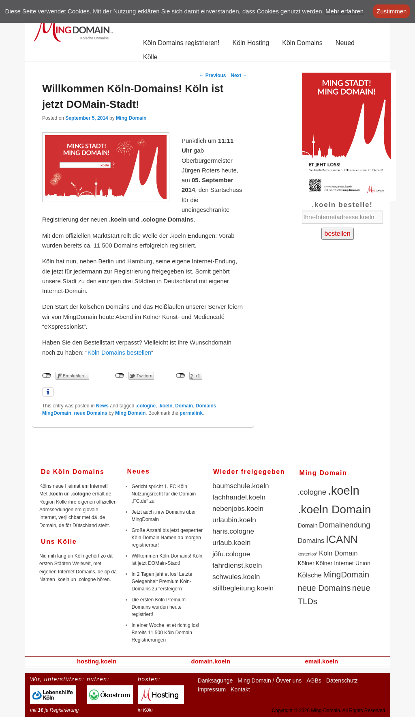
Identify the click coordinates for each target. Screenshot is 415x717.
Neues (138, 471)
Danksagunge (215, 680)
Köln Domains (302, 42)
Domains (206, 406)
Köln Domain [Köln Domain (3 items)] (338, 553)
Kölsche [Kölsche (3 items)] (310, 575)
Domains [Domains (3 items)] (311, 541)
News (102, 406)
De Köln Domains (72, 471)
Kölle (150, 57)
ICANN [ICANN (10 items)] (342, 539)
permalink (191, 413)
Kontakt (240, 689)
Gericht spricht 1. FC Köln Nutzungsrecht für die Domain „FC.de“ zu (164, 494)
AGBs (313, 680)
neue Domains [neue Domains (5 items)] (324, 588)
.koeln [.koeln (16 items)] (343, 490)
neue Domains (90, 413)
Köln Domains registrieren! (181, 42)
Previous (212, 75)
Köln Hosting (251, 42)
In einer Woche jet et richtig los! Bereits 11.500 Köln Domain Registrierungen (165, 632)
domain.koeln (211, 661)
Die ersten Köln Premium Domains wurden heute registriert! (159, 607)
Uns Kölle (59, 541)
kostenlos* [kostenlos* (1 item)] (308, 553)
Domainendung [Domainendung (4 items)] (344, 525)
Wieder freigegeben (249, 471)
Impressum (212, 689)
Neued (345, 42)
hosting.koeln (97, 661)
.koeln (165, 406)
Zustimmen (391, 11)
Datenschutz (342, 680)
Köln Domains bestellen (120, 352)
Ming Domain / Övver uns (269, 680)
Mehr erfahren (344, 11)
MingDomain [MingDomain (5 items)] (346, 574)
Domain (184, 406)
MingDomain (56, 413)
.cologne (146, 406)
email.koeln (321, 661)
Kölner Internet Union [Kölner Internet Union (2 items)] (343, 563)
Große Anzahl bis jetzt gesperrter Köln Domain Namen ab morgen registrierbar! (167, 538)
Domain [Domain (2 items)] (308, 525)
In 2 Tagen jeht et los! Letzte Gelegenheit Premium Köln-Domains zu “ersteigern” (162, 581)
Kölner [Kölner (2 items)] (306, 563)
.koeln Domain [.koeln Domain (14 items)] (334, 509)
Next (239, 75)
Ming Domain (131, 118)
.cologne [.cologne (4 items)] (312, 492)
